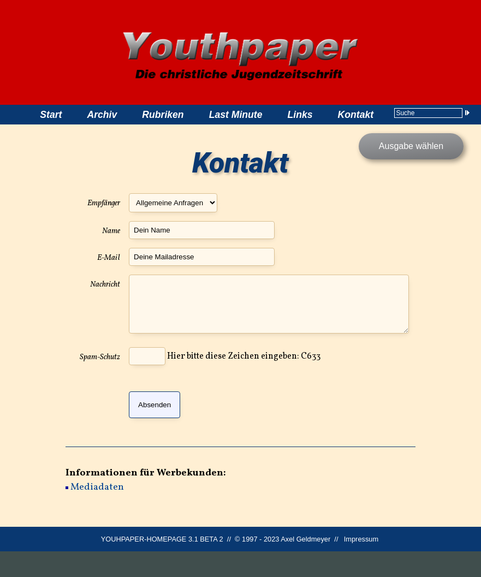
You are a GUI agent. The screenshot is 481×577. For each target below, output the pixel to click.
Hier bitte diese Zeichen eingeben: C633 (224, 383)
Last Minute (236, 114)
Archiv (102, 114)
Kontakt (356, 114)
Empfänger (103, 203)
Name (111, 230)
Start (51, 114)
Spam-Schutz (100, 383)
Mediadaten (97, 513)
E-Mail (108, 257)
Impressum (361, 565)
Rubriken (162, 114)
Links (300, 114)
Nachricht (105, 284)
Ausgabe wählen (411, 146)
